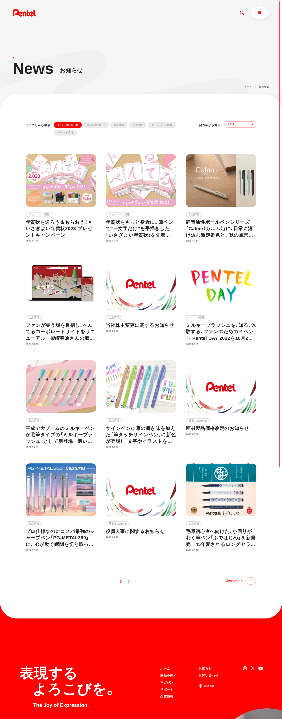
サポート (166, 652)
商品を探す (168, 638)
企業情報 (137, 124)
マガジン (166, 645)
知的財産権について (172, 706)
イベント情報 (65, 132)
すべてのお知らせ (68, 124)
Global (209, 648)
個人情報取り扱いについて (176, 701)
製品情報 (119, 124)
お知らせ (205, 631)
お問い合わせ (208, 638)
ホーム (248, 86)
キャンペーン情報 (161, 124)
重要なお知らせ (96, 124)
